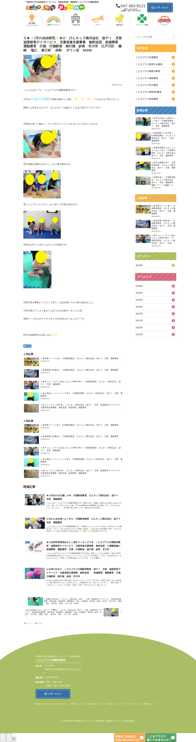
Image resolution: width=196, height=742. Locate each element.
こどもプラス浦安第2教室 (149, 92)
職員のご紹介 (93, 704)
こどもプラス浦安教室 (147, 78)
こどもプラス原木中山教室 (149, 64)
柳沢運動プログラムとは (43, 704)
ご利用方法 (73, 704)
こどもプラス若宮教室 (147, 99)
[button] (173, 37)
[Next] (9, 737)
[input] (155, 37)
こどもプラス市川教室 (147, 85)
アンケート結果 (106, 704)
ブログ (82, 704)
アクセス (118, 704)
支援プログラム (61, 704)
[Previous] (3, 737)
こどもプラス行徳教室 (147, 57)
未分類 (27, 346)
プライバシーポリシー (132, 704)
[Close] (14, 739)
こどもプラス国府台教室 (148, 71)
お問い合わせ (160, 7)
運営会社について (149, 704)
